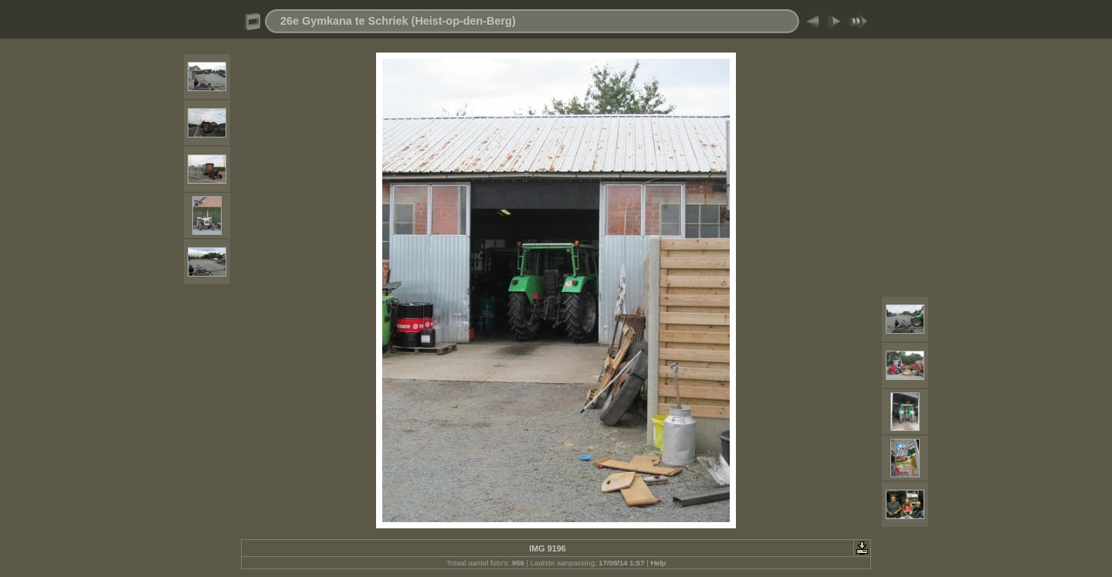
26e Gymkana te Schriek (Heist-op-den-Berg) (398, 21)
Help (658, 562)
